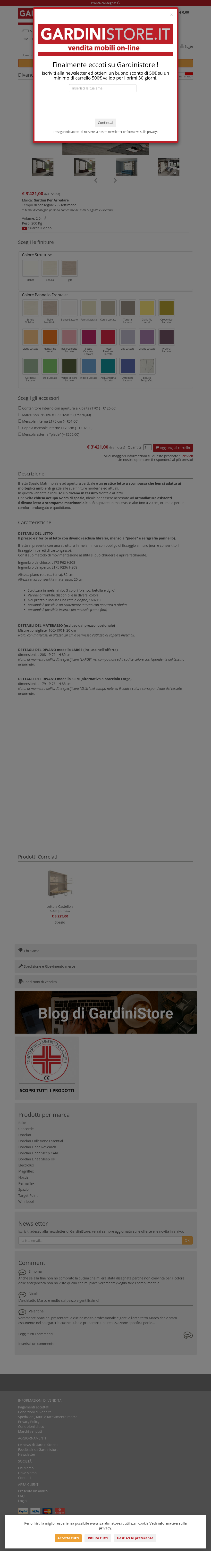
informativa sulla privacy (140, 132)
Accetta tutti (68, 1538)
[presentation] (106, 105)
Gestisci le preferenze (135, 1538)
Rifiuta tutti (98, 1538)
